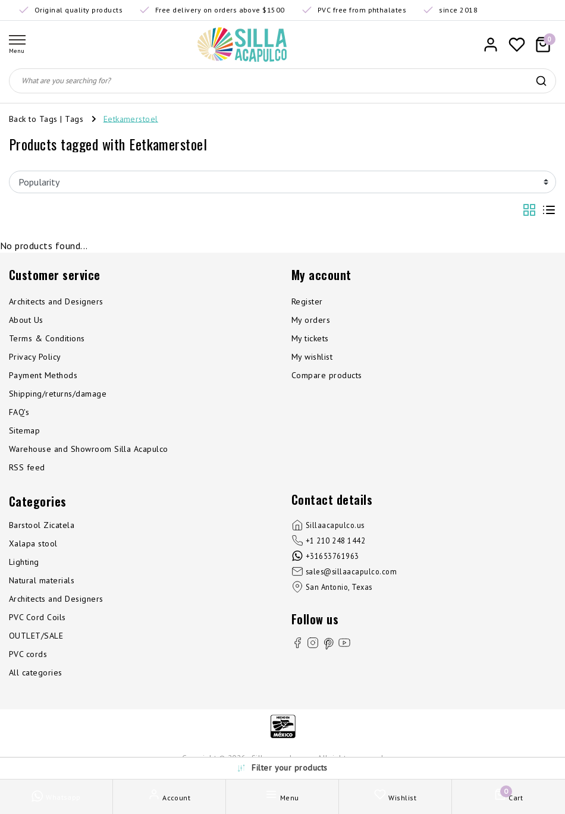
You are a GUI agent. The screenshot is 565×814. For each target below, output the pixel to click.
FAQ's (19, 412)
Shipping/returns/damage (57, 393)
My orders (310, 320)
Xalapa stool (33, 543)
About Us (26, 320)
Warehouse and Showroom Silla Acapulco (88, 449)
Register (307, 301)
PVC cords (28, 654)
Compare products (326, 375)
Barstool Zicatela (41, 525)
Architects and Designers (56, 301)
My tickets (310, 338)
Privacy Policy (35, 356)
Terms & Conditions (47, 338)
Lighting (24, 562)
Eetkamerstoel (130, 118)
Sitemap (24, 430)
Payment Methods (43, 375)
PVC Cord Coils (37, 617)
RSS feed (27, 467)
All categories (35, 672)
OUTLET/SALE (36, 635)
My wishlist (311, 356)
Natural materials (41, 580)
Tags (74, 118)
